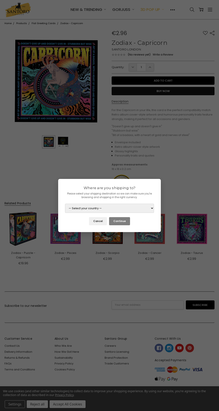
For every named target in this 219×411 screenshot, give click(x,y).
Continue (119, 221)
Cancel (98, 221)
